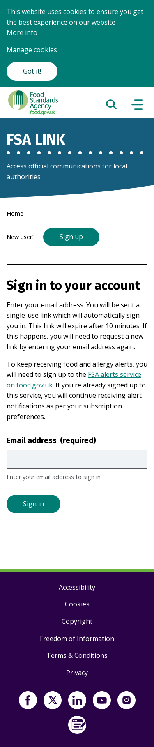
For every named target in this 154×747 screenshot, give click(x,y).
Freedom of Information (77, 638)
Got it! (32, 71)
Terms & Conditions (77, 655)
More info (22, 32)
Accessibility (77, 587)
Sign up (71, 236)
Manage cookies (32, 49)
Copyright (77, 621)
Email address (51, 440)
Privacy (77, 672)
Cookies (77, 604)
